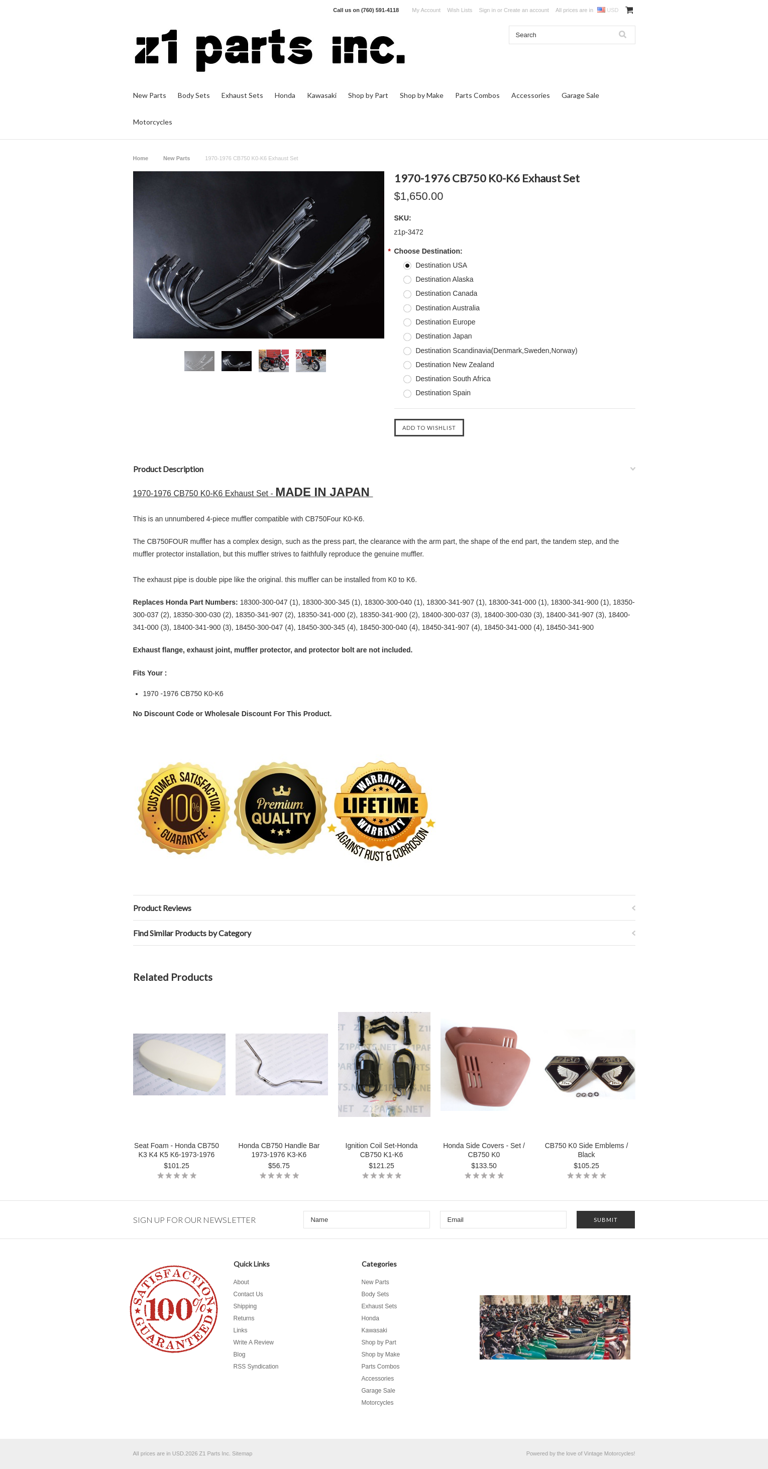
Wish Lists (459, 10)
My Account (426, 10)
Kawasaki (322, 95)
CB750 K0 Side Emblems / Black (586, 1150)
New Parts (149, 95)
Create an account (526, 10)
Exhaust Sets (242, 95)
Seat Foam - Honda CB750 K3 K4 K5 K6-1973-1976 (176, 1150)
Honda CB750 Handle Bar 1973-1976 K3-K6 (279, 1150)
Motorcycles (152, 122)
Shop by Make (422, 95)
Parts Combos (477, 95)
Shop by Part (368, 95)
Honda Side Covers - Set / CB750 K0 (484, 1150)
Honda (285, 95)
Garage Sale (580, 95)
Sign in (487, 10)
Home (141, 158)
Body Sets (194, 95)
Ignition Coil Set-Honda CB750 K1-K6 (382, 1150)
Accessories (530, 95)
